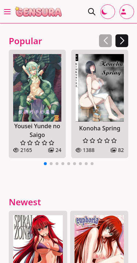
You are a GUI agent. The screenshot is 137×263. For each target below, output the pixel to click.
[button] (121, 40)
